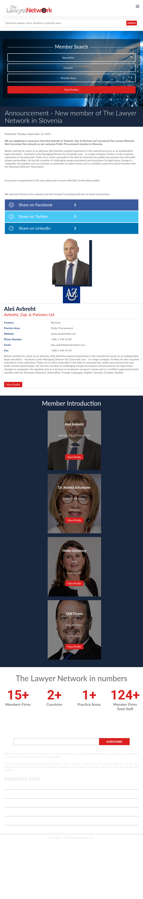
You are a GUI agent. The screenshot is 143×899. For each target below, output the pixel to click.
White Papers (12, 802)
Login (8, 820)
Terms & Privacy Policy (17, 785)
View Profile (13, 384)
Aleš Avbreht (20, 308)
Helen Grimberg (74, 551)
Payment (10, 829)
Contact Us (11, 811)
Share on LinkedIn (30, 228)
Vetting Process (13, 793)
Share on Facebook (30, 205)
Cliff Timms (74, 614)
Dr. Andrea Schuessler (74, 487)
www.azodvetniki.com (63, 333)
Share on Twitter (28, 216)
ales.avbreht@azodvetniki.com (68, 344)
